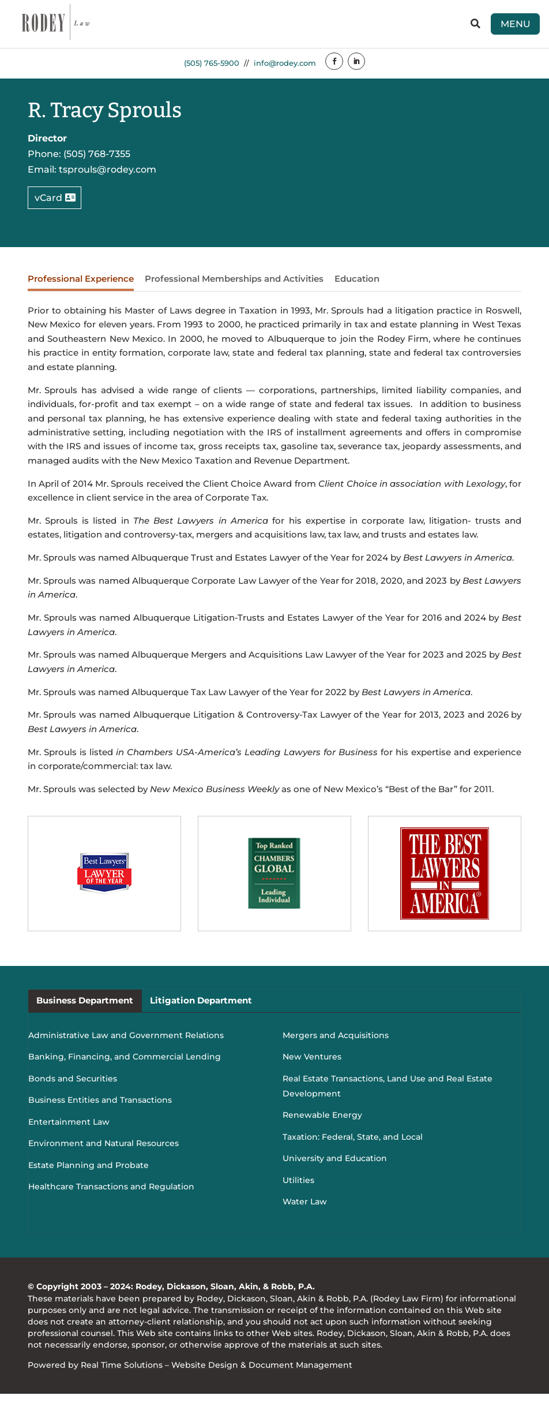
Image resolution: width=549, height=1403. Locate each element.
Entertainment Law (69, 1131)
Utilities (298, 1189)
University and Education (335, 1167)
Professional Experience (81, 288)
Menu (503, 27)
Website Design (204, 1374)
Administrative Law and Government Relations (126, 1044)
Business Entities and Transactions (100, 1109)
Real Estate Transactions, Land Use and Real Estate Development (387, 1095)
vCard (48, 206)
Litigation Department (201, 1009)
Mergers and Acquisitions (336, 1044)
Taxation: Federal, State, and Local (353, 1146)
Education (356, 288)
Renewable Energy (322, 1124)
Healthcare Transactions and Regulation (111, 1196)
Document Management (300, 1374)
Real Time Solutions (122, 1374)
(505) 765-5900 (207, 71)
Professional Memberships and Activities (234, 288)
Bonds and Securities (72, 1088)
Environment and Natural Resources (103, 1152)
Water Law (305, 1211)
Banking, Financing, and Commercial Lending (124, 1066)
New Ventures (312, 1066)
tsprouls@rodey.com (107, 178)
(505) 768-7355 (96, 163)
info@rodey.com (285, 71)
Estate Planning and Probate (88, 1174)
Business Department (84, 1009)
